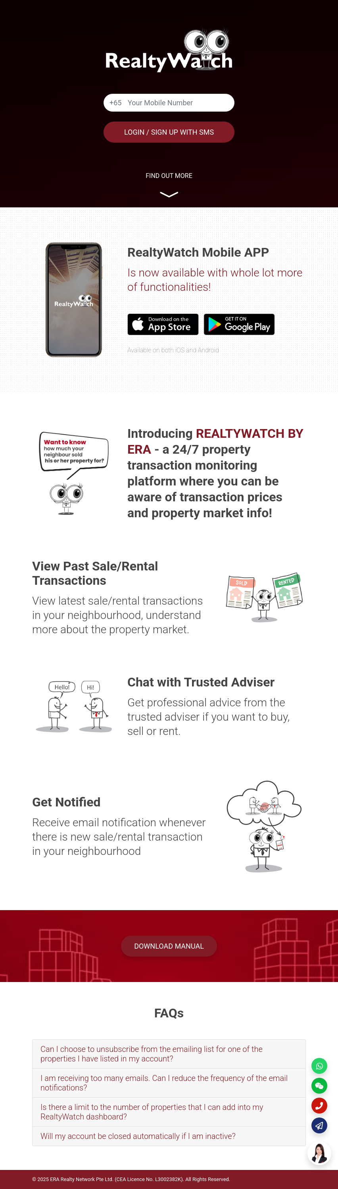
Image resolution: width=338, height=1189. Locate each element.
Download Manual (169, 946)
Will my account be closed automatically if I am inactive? (138, 1136)
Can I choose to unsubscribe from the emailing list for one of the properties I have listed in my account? (151, 1053)
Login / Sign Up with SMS (169, 132)
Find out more (169, 176)
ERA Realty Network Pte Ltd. (81, 1179)
